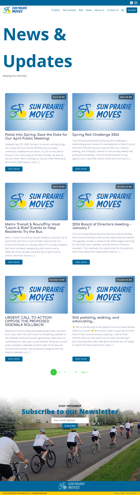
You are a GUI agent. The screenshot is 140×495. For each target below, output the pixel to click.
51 (76, 372)
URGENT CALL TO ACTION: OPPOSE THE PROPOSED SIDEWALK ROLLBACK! (28, 321)
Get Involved (69, 10)
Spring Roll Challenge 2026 (95, 135)
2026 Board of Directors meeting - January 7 (101, 226)
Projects (55, 10)
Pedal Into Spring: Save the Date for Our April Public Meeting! (36, 136)
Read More (14, 169)
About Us (99, 10)
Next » (84, 372)
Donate (132, 10)
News (89, 10)
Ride (81, 10)
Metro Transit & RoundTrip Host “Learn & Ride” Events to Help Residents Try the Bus (32, 228)
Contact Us (113, 10)
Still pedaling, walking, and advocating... (95, 319)
